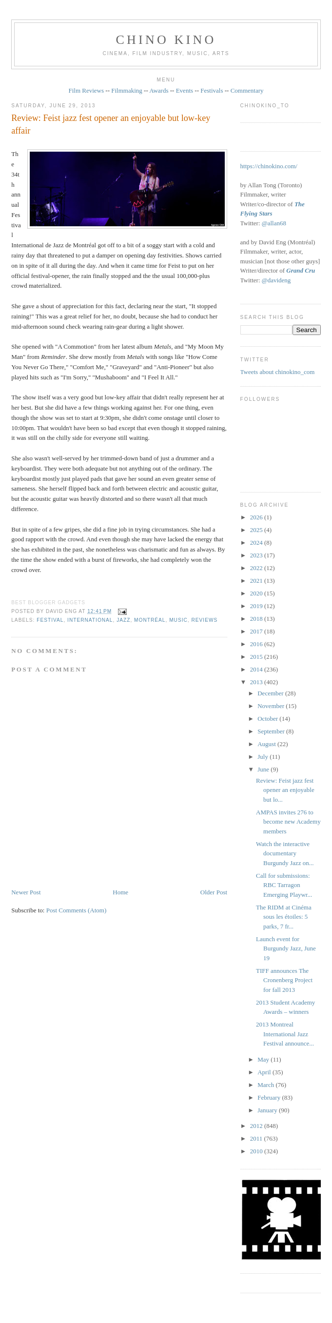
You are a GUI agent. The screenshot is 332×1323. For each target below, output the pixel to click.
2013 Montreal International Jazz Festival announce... (285, 1034)
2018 (257, 618)
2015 (257, 656)
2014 (257, 669)
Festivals (211, 90)
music (178, 620)
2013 (257, 682)
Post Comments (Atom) (76, 910)
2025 (257, 529)
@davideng (276, 280)
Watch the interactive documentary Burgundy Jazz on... (284, 853)
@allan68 (274, 223)
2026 (257, 517)
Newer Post (25, 892)
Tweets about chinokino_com (277, 371)
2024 (257, 542)
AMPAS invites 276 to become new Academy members (288, 822)
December (271, 693)
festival (50, 620)
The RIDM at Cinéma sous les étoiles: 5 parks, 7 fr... (284, 917)
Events (184, 90)
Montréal (149, 620)
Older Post (213, 892)
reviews (204, 620)
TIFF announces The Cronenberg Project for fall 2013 (284, 980)
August (267, 744)
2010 (257, 1151)
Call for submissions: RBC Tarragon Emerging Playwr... (284, 885)
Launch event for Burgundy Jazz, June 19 (286, 948)
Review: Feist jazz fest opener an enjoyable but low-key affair (110, 124)
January (268, 1110)
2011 (257, 1138)
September (271, 731)
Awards (158, 90)
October (268, 718)
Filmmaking (126, 90)
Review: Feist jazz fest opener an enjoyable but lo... (285, 790)
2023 (257, 555)
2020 (257, 593)
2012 (257, 1125)
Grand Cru (300, 270)
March (266, 1084)
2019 (257, 606)
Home (120, 892)
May (264, 1059)
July (263, 756)
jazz (123, 620)
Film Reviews (86, 90)
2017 (257, 631)
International (90, 620)
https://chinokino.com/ (268, 166)
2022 (257, 568)
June (264, 769)
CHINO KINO (166, 40)
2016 (257, 644)
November (271, 706)
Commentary (247, 90)
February (269, 1097)
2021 (257, 580)
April (265, 1072)
